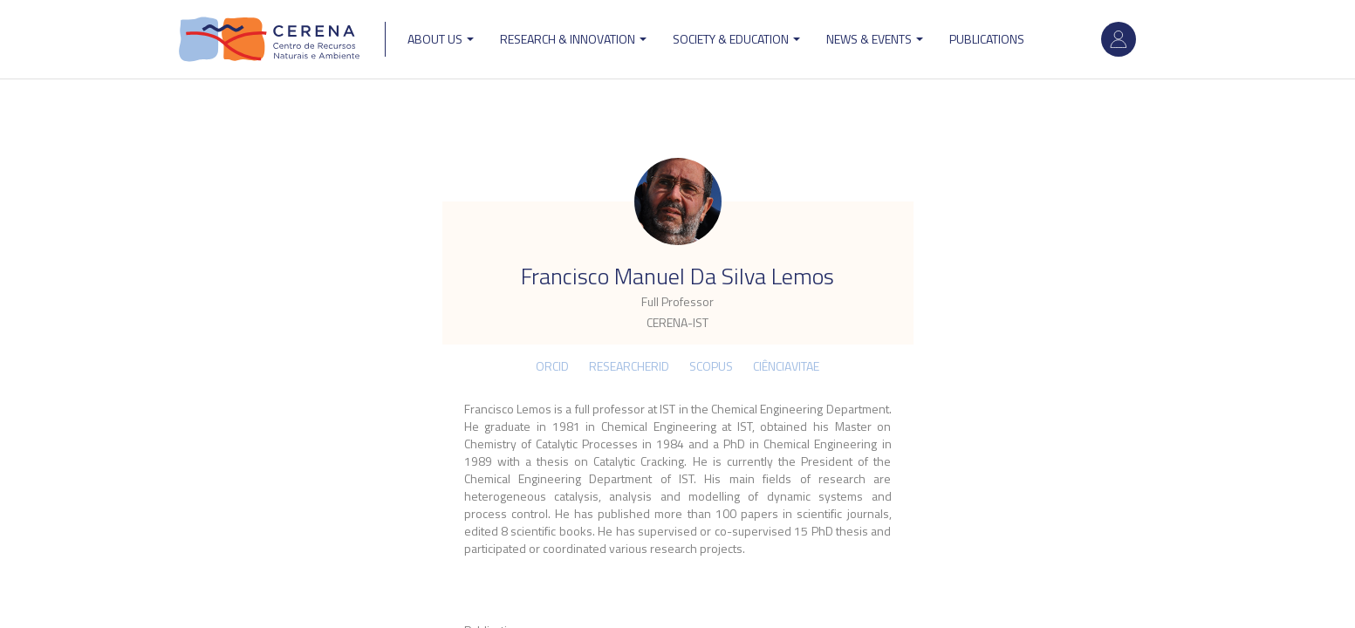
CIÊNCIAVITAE (786, 366)
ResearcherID (629, 366)
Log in (1118, 39)
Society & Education (736, 39)
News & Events (874, 39)
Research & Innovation (573, 39)
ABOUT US (440, 39)
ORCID (552, 366)
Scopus (711, 366)
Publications (986, 39)
